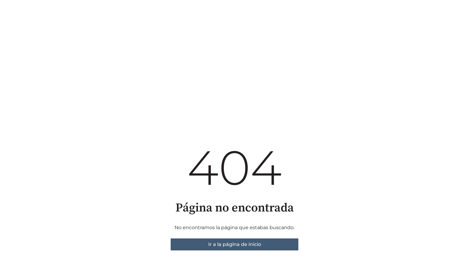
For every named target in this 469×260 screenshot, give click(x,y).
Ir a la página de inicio (234, 244)
